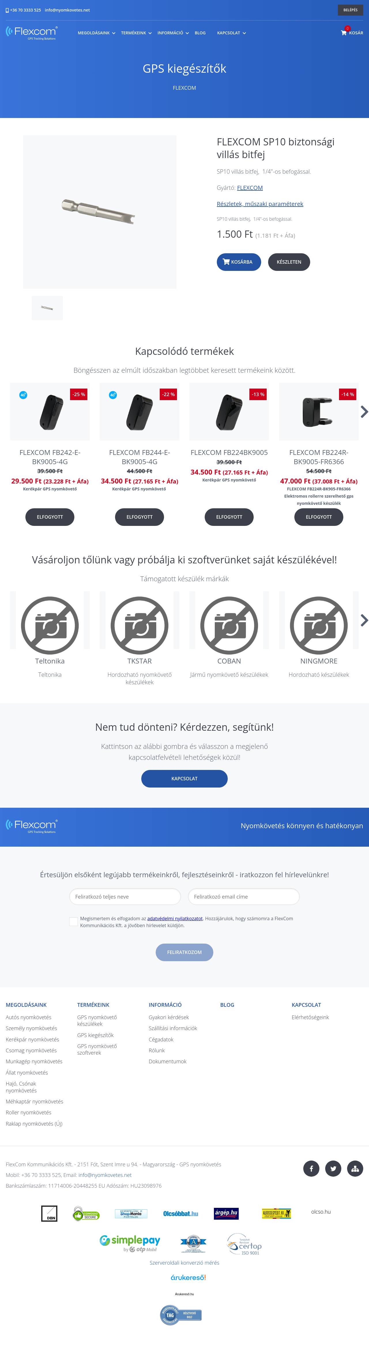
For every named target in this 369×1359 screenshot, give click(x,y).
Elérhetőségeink (310, 1017)
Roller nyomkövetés (28, 1112)
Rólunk (157, 1050)
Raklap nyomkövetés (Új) (34, 1123)
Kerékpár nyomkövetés (32, 1039)
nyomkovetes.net (32, 34)
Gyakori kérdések (169, 1017)
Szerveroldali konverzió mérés (184, 1262)
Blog (200, 33)
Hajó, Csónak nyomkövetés (21, 1087)
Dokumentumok (168, 1061)
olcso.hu (321, 1211)
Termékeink (133, 33)
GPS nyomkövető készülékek (97, 1020)
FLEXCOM (184, 87)
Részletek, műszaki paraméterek (260, 204)
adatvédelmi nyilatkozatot (175, 918)
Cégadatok (161, 1039)
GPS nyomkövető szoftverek (97, 1049)
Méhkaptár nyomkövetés (34, 1101)
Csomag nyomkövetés (31, 1050)
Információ (170, 33)
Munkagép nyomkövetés (34, 1061)
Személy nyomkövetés (31, 1028)
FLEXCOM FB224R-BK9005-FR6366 (318, 456)
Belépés (351, 10)
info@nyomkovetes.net (67, 10)
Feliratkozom (184, 952)
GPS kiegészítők (184, 68)
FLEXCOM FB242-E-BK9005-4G (49, 456)
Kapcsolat (228, 33)
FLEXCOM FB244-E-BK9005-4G (139, 456)
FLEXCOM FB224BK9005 (229, 452)
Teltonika (50, 661)
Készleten (289, 262)
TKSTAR (139, 661)
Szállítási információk (173, 1028)
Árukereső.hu (184, 1294)
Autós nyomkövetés (28, 1017)
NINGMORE (319, 661)
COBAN (229, 661)
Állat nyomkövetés (27, 1072)
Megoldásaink (94, 33)
